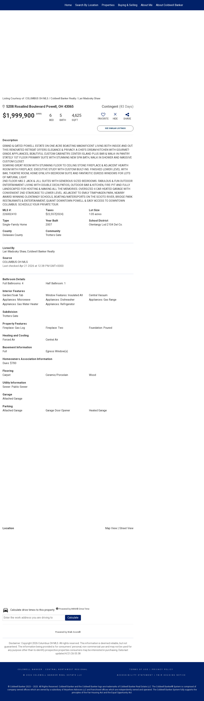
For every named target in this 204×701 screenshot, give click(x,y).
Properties (108, 5)
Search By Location (86, 5)
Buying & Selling (127, 5)
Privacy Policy (162, 669)
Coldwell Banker (30, 669)
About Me (146, 5)
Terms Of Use (139, 669)
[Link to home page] (20, 5)
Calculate (72, 617)
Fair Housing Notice (171, 675)
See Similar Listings (115, 128)
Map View (111, 528)
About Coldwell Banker (169, 5)
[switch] (103, 117)
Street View (126, 528)
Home (68, 5)
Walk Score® (74, 632)
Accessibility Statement (135, 675)
